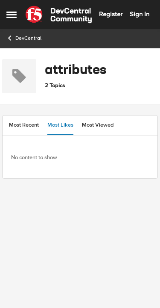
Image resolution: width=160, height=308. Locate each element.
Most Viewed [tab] (98, 124)
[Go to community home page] (58, 14)
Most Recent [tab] (24, 124)
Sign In (139, 14)
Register (110, 14)
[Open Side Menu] (11, 14)
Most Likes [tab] (60, 124)
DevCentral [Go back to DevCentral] (23, 38)
